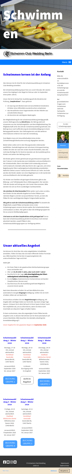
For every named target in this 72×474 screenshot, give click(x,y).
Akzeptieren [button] (64, 471)
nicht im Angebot (27, 380)
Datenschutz (64, 465)
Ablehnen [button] (54, 471)
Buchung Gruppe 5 (27, 442)
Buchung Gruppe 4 (10, 444)
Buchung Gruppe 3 (45, 382)
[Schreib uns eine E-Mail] (15, 462)
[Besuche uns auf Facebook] (4, 462)
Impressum (65, 463)
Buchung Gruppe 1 (10, 380)
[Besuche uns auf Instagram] (11, 462)
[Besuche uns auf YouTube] (8, 462)
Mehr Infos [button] (6, 471)
